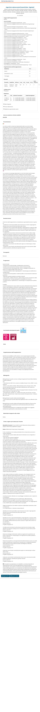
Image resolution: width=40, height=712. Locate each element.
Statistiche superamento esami (11, 109)
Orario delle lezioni (8, 106)
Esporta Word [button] (14, 576)
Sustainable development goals (11, 330)
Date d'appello (7, 104)
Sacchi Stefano (6, 85)
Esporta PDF (5, 576)
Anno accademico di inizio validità (12, 115)
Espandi (6, 91)
